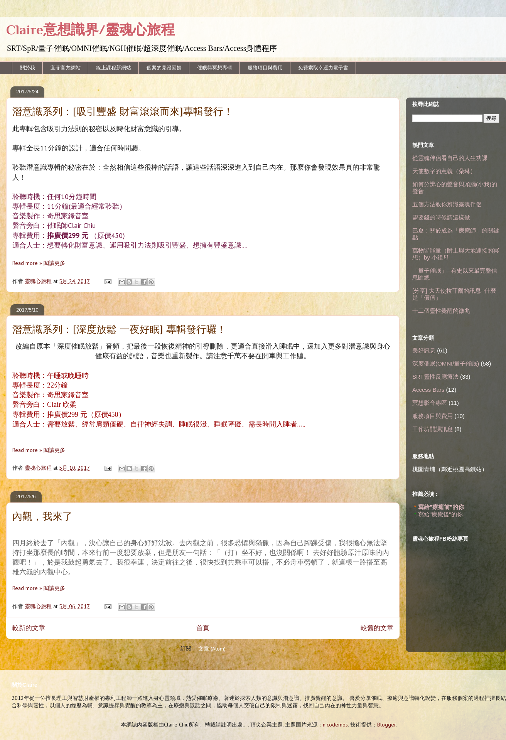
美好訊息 (423, 350)
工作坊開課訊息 (432, 429)
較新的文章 (28, 628)
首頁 (202, 628)
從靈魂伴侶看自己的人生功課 (449, 158)
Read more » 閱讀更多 (38, 263)
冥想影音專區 (429, 402)
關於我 (27, 68)
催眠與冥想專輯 (214, 68)
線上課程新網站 (113, 68)
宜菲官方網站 (66, 68)
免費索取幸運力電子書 (323, 68)
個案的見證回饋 (164, 68)
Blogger (386, 724)
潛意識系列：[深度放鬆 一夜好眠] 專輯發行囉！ (119, 330)
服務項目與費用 (265, 68)
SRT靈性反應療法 (435, 376)
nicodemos (335, 724)
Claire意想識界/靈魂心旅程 (90, 29)
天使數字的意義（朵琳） (444, 171)
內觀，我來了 (42, 517)
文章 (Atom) (212, 648)
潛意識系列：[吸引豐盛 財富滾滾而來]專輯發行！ (122, 112)
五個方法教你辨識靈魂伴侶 (447, 204)
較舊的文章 (377, 628)
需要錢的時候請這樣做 (441, 217)
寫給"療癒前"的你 (441, 507)
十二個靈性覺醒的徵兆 (441, 310)
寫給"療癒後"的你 (440, 514)
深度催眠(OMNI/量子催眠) (445, 363)
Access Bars (428, 389)
